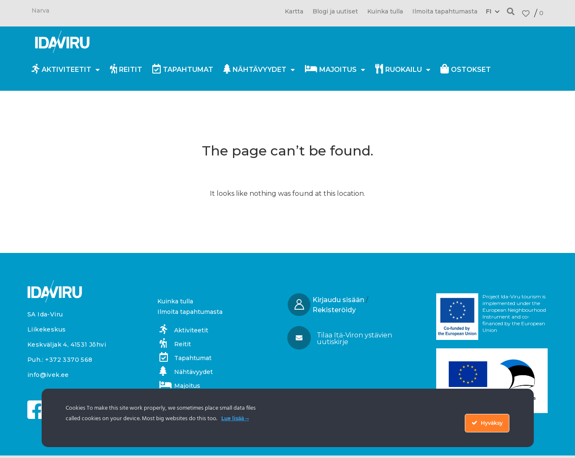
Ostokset (465, 69)
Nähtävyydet (259, 69)
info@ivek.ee (48, 375)
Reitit (126, 69)
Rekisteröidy (334, 310)
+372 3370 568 (68, 359)
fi (488, 11)
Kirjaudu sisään (338, 300)
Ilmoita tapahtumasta (444, 11)
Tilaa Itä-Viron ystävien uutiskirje (354, 338)
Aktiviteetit (66, 69)
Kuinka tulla (385, 11)
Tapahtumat (182, 69)
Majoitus (335, 69)
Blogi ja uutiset (335, 11)
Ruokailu (402, 69)
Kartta (294, 11)
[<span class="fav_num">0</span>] (526, 13)
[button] (511, 11)
